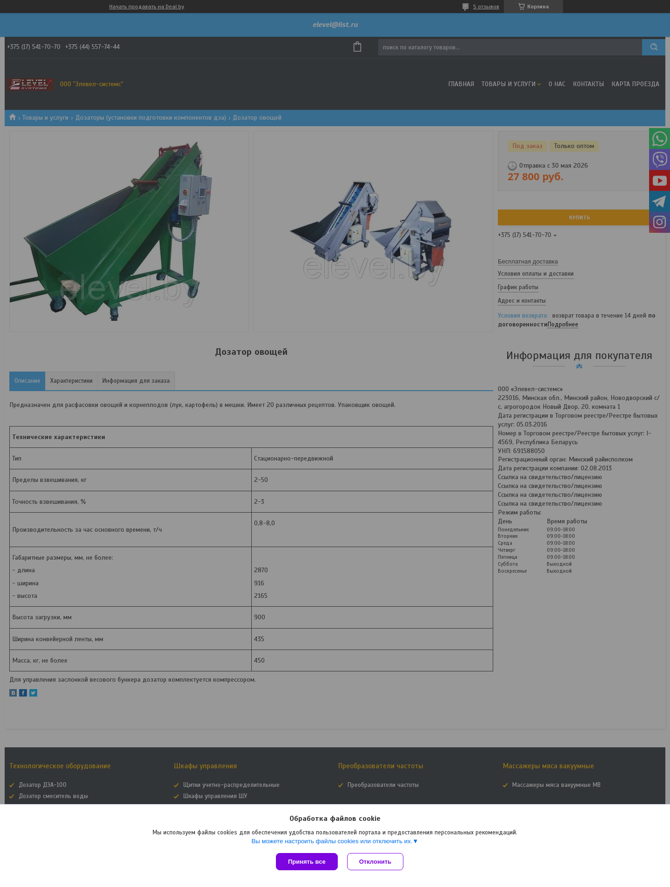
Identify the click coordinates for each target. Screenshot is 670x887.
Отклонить (375, 861)
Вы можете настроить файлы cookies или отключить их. (331, 841)
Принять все (307, 861)
